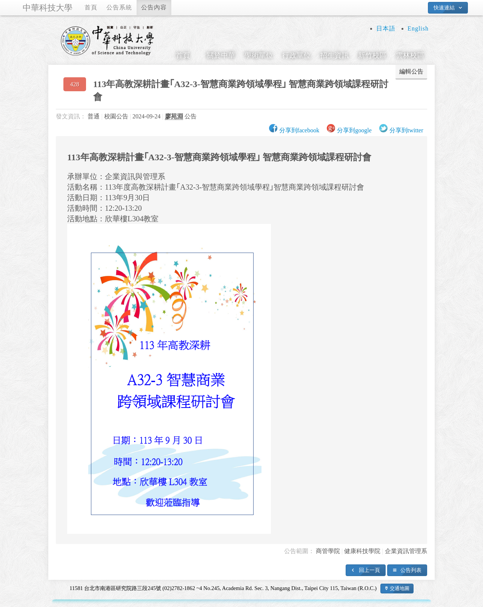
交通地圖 (399, 588)
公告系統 (119, 7)
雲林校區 (410, 55)
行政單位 (296, 55)
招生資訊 (334, 55)
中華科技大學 (47, 7)
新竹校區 (372, 55)
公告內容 (154, 7)
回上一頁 (369, 570)
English (418, 28)
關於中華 (221, 55)
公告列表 (410, 570)
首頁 (91, 7)
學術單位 (259, 55)
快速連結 (444, 8)
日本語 (385, 28)
